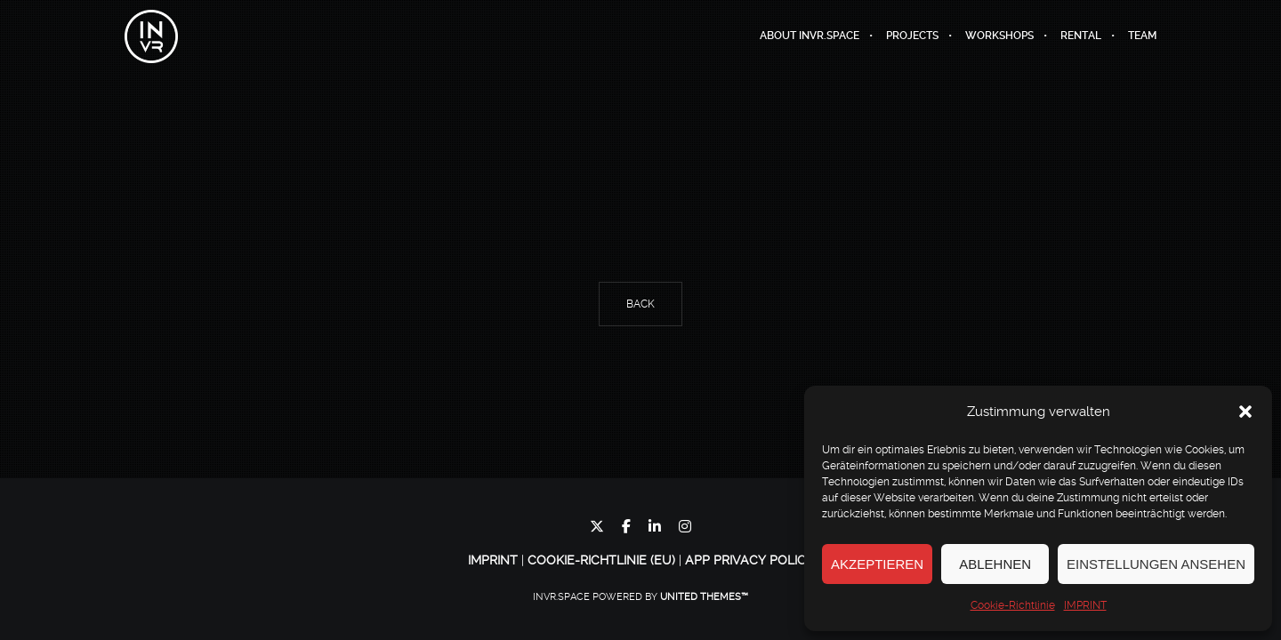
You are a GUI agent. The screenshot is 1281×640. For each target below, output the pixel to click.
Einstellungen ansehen (1156, 564)
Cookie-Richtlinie (1013, 605)
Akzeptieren (877, 564)
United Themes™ (704, 597)
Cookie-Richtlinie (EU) (601, 560)
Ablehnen (995, 564)
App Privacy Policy (749, 560)
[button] (1245, 411)
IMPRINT (1085, 605)
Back (640, 304)
